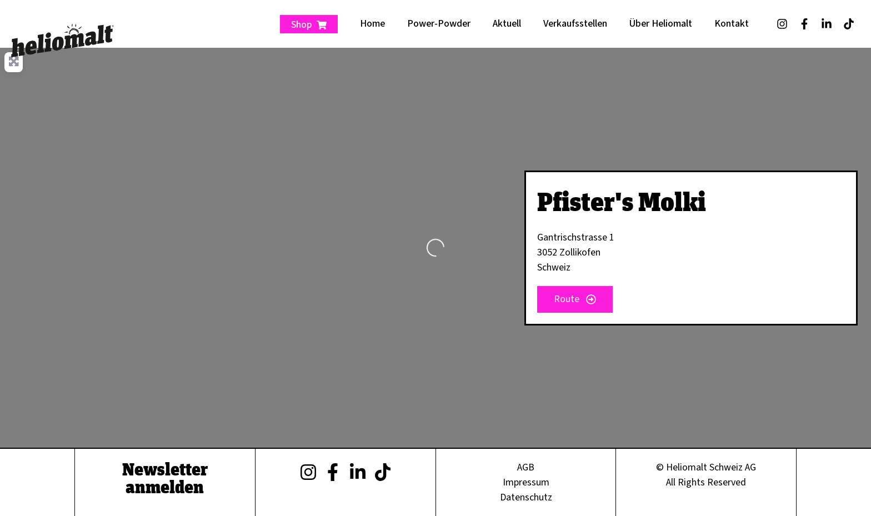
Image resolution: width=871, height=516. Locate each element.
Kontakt (731, 24)
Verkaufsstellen (575, 24)
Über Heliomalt (660, 24)
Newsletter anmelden (165, 477)
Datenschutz (526, 497)
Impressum (526, 482)
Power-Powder (438, 24)
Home (372, 24)
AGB (525, 467)
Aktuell (507, 24)
